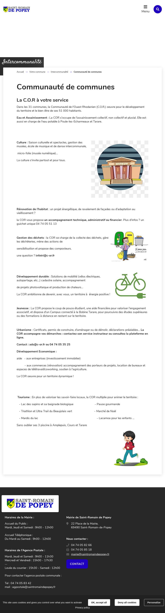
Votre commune (37, 71)
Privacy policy (82, 607)
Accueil (20, 71)
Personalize (153, 602)
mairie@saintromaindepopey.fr (90, 554)
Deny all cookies (127, 602)
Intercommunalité (59, 71)
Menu (145, 11)
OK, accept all (99, 602)
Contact (77, 564)
